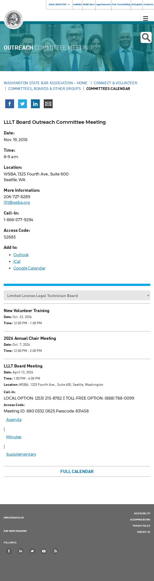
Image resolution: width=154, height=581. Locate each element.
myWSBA (77, 4)
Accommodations (140, 519)
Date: (8, 317)
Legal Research (103, 4)
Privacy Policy (141, 525)
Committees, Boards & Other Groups (44, 88)
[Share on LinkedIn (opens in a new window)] (35, 103)
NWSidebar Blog (14, 517)
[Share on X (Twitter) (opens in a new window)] (22, 103)
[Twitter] (32, 551)
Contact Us (143, 531)
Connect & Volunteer (115, 82)
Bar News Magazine (15, 530)
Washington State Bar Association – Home (46, 82)
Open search (146, 37)
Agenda (13, 419)
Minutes (13, 437)
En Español (137, 4)
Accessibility (142, 513)
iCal (17, 261)
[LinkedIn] (20, 551)
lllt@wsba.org (17, 202)
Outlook (21, 255)
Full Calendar (76, 471)
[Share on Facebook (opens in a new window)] (9, 103)
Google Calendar (29, 268)
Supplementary (21, 454)
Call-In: (10, 392)
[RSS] (55, 551)
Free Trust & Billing (121, 4)
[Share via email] (48, 103)
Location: (11, 384)
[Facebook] (9, 551)
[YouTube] (44, 551)
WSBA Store (88, 4)
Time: (8, 323)
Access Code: (14, 405)
